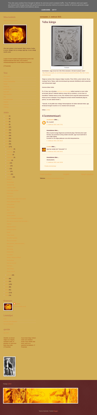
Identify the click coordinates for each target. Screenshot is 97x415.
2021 (7, 130)
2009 (7, 292)
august (9, 160)
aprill (8, 171)
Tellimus (9, 224)
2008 (7, 295)
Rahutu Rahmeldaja (9, 81)
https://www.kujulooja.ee (10, 20)
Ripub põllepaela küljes (13, 201)
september (10, 157)
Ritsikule (9, 179)
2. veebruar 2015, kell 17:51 (55, 124)
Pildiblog (6, 107)
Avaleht (66, 174)
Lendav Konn (7, 89)
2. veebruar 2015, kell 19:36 (55, 162)
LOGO (9, 384)
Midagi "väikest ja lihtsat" (14, 257)
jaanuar (9, 275)
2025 (7, 118)
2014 (7, 278)
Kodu (5, 319)
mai (8, 168)
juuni (8, 166)
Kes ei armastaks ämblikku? (15, 218)
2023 (7, 124)
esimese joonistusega (63, 91)
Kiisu (8, 210)
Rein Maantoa (8, 94)
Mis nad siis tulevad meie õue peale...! (18, 221)
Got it (54, 10)
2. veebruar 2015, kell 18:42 (55, 151)
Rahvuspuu (10, 193)
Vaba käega (10, 268)
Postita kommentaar (50, 166)
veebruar (10, 177)
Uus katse (10, 254)
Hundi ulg (6, 86)
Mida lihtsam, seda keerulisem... (16, 243)
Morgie (5, 84)
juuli (8, 163)
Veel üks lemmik (11, 263)
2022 (7, 127)
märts (9, 174)
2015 (7, 146)
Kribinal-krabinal (11, 229)
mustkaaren (50, 119)
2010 (7, 289)
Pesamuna (10, 246)
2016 (7, 144)
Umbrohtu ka (10, 213)
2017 (7, 141)
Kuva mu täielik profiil (20, 306)
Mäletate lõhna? (11, 226)
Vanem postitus (87, 174)
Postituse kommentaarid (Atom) (55, 178)
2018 (7, 138)
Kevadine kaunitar (12, 238)
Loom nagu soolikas (12, 190)
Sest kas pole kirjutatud (10, 321)
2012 (7, 284)
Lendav (49, 146)
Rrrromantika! (11, 207)
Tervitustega (10, 182)
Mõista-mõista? (11, 215)
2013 (7, 281)
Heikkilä (6, 102)
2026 (7, 116)
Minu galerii (7, 76)
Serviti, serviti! (11, 271)
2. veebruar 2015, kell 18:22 (55, 140)
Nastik (8, 232)
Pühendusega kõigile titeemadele (16, 199)
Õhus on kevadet (12, 240)
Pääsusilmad (10, 204)
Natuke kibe (10, 252)
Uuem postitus (46, 174)
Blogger (55, 411)
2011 (7, 287)
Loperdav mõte (11, 187)
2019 (7, 135)
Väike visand (10, 235)
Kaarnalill (6, 91)
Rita (5, 97)
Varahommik (10, 185)
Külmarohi (10, 196)
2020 (7, 132)
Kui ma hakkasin (8, 324)
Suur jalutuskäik (8, 99)
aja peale (6, 333)
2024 (7, 121)
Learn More (45, 10)
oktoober (10, 154)
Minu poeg (10, 249)
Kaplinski (6, 104)
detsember (10, 149)
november (10, 152)
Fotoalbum (7, 79)
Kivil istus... (10, 266)
